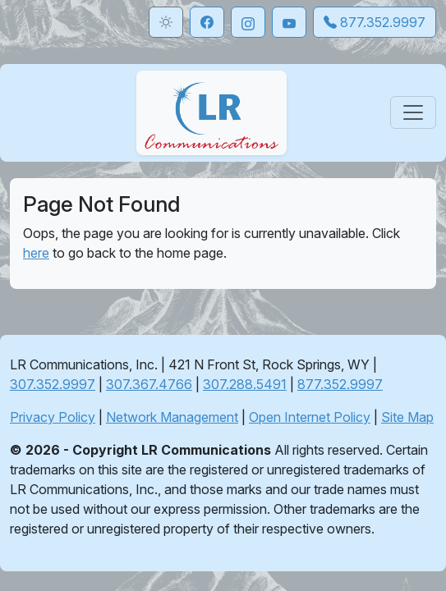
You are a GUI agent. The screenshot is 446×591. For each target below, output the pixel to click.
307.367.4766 (149, 384)
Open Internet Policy (309, 417)
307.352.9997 (52, 384)
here (36, 253)
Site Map (407, 417)
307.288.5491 (245, 384)
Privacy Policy (52, 417)
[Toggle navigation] (413, 112)
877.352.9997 (340, 384)
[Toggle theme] (166, 22)
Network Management (172, 417)
